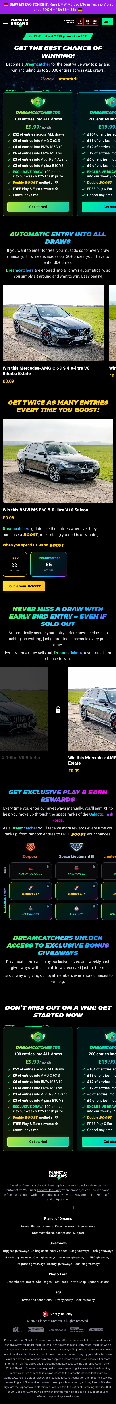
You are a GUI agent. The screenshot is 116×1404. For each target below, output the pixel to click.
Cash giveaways (44, 1257)
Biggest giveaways (16, 1251)
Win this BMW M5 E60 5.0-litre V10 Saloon (45, 510)
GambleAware (12, 1378)
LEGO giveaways (99, 1257)
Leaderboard (15, 1282)
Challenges (44, 1282)
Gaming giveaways (18, 1257)
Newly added (59, 1251)
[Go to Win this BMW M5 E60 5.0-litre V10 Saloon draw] (58, 461)
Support (78, 1233)
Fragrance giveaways (30, 1264)
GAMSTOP (32, 1392)
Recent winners (65, 1226)
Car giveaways (79, 1251)
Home (25, 1226)
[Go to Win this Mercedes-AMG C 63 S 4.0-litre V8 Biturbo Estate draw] (53, 323)
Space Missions (98, 1282)
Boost (30, 1282)
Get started (38, 207)
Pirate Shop (78, 1282)
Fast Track (60, 1282)
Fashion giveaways (87, 1264)
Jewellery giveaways (72, 1257)
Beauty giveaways (59, 1264)
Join (107, 21)
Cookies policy (85, 1300)
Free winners (86, 1226)
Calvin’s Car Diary (49, 1190)
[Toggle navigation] (5, 21)
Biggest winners (42, 1226)
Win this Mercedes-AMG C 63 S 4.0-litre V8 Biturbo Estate (46, 371)
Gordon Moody (35, 1378)
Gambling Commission (96, 1364)
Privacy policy (63, 1300)
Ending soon (39, 1251)
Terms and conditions (36, 1300)
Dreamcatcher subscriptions (51, 1233)
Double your (23, 586)
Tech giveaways (102, 1251)
